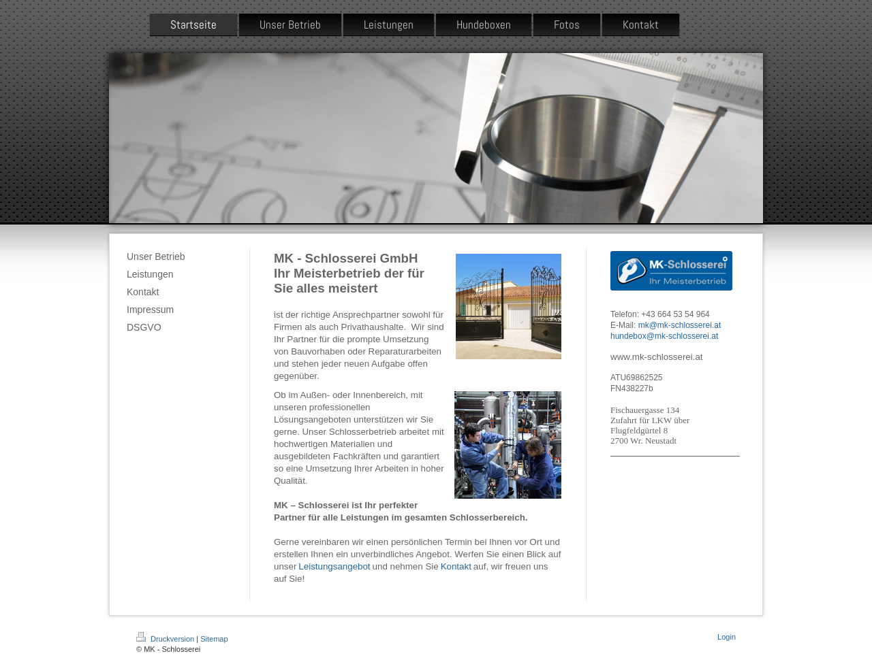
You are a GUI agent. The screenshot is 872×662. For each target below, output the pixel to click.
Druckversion (166, 639)
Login (726, 637)
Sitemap (214, 639)
